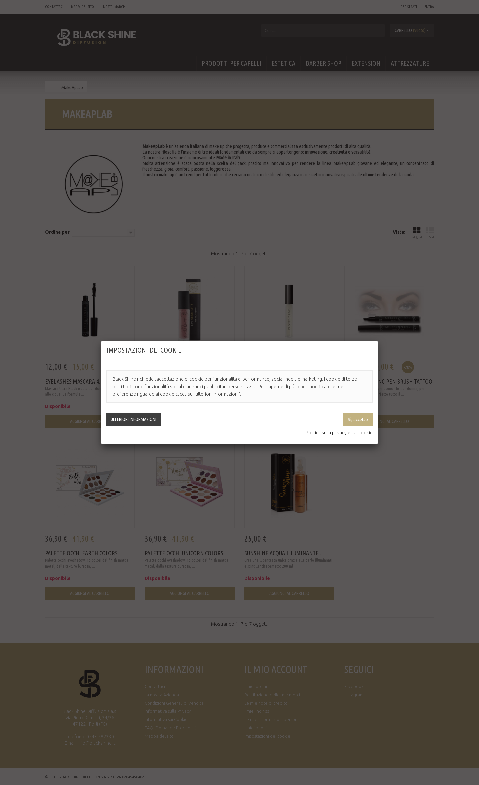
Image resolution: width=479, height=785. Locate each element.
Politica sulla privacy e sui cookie (339, 432)
